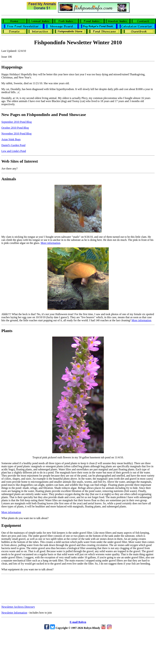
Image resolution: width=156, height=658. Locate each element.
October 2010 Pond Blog (15, 127)
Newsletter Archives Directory (18, 606)
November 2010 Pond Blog (16, 133)
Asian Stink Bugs (11, 139)
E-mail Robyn (78, 622)
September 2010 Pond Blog (16, 121)
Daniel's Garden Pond (13, 145)
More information (50, 243)
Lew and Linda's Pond (13, 151)
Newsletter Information (14, 612)
